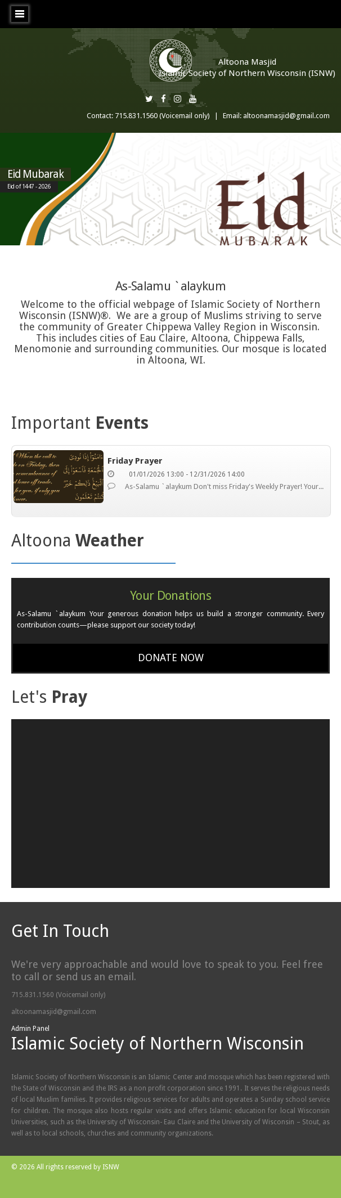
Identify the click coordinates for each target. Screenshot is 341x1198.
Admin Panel (30, 1029)
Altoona (209, 338)
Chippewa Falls (268, 338)
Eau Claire (163, 338)
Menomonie (42, 349)
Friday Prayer (135, 461)
